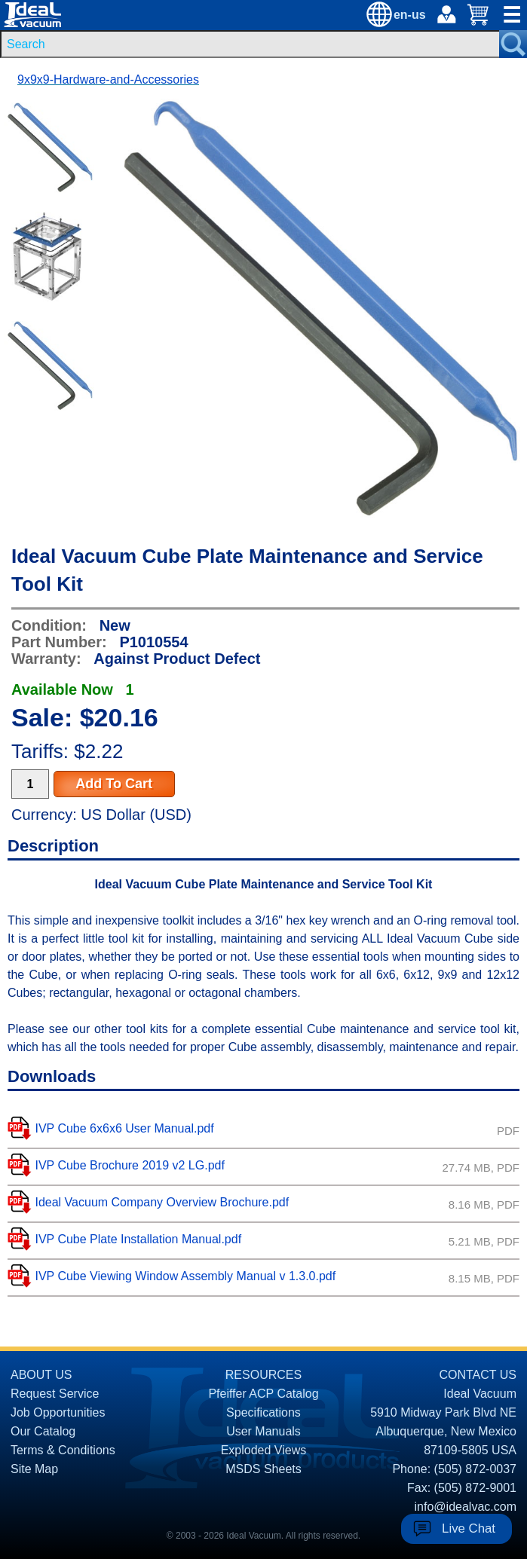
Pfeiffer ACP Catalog (263, 1393)
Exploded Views (264, 1450)
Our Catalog (43, 1431)
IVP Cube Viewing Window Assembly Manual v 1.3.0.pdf (185, 1276)
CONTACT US (477, 1374)
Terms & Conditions (63, 1450)
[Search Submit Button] (513, 44)
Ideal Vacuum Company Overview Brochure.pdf (162, 1202)
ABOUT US (41, 1374)
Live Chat (468, 1528)
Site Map (34, 1469)
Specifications (263, 1412)
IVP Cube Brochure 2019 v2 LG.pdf (129, 1165)
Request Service (55, 1393)
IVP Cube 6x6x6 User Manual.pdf (124, 1128)
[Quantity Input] (30, 784)
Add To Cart (113, 783)
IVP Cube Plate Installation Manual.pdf (138, 1239)
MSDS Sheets (263, 1469)
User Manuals (263, 1431)
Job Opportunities (58, 1412)
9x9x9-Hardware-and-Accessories (108, 79)
